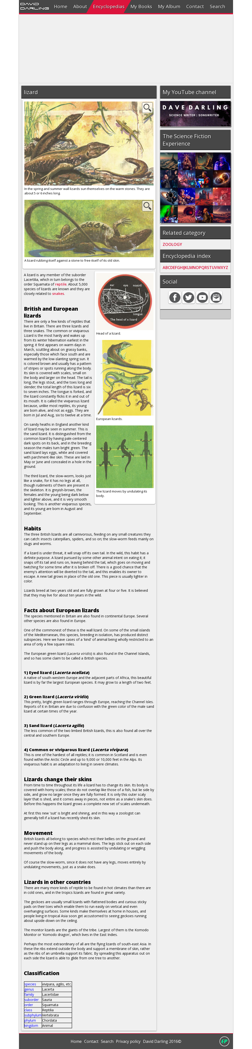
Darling (34, 8)
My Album (169, 6)
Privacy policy (128, 1041)
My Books (141, 6)
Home (60, 6)
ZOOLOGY (172, 244)
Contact (195, 6)
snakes (58, 293)
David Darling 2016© (162, 1041)
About (80, 6)
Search (217, 6)
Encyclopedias (109, 6)
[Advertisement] (126, 48)
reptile (60, 284)
